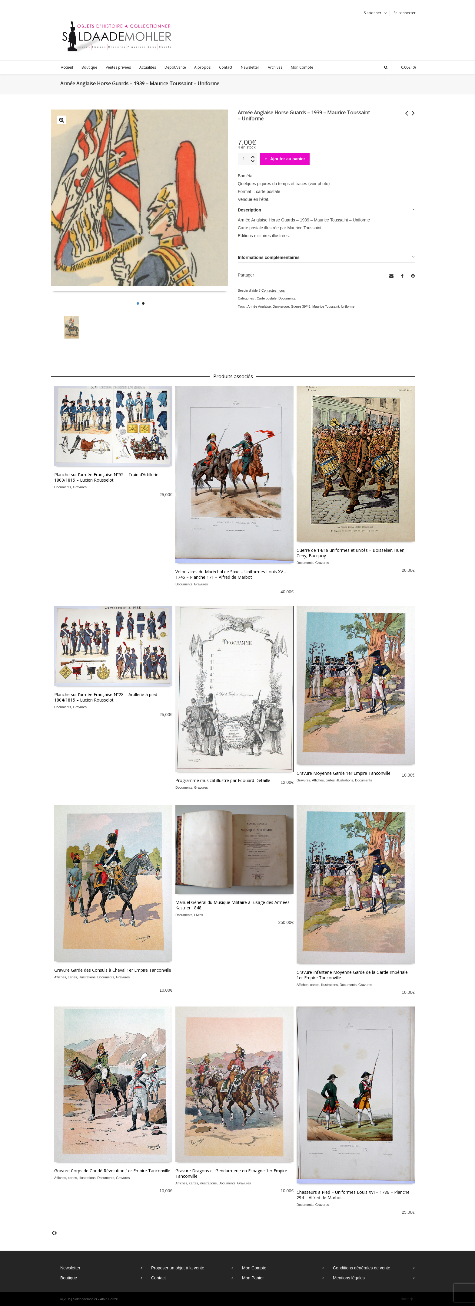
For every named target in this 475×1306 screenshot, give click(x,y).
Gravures (80, 487)
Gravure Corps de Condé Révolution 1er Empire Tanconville (112, 1170)
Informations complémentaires (269, 257)
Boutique (68, 1277)
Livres (198, 915)
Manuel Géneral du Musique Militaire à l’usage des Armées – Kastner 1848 (234, 905)
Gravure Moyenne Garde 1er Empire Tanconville (343, 773)
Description (249, 210)
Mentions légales (349, 1277)
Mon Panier (253, 1277)
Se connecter (405, 12)
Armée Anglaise (259, 306)
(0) (405, 67)
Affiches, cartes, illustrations (332, 780)
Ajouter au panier (287, 158)
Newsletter (70, 1267)
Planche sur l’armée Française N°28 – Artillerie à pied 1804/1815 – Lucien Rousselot (105, 697)
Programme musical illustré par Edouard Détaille (222, 780)
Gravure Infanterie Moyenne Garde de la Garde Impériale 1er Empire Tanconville (352, 974)
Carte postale (266, 298)
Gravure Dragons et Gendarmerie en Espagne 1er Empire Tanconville (231, 1173)
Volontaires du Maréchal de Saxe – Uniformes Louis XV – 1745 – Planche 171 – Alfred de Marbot (231, 574)
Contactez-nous (273, 290)
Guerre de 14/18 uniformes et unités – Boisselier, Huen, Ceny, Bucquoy (351, 552)
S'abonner (372, 12)
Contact (158, 1277)
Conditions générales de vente (361, 1267)
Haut (406, 1299)
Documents (286, 298)
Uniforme (347, 306)
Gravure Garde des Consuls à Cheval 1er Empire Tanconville (112, 970)
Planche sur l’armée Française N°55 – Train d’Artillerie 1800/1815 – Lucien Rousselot (106, 477)
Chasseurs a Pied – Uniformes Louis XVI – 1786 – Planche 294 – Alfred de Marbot (353, 1194)
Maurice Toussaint (325, 306)
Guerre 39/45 (301, 306)
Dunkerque (281, 306)
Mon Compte (254, 1267)
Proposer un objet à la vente (177, 1267)
